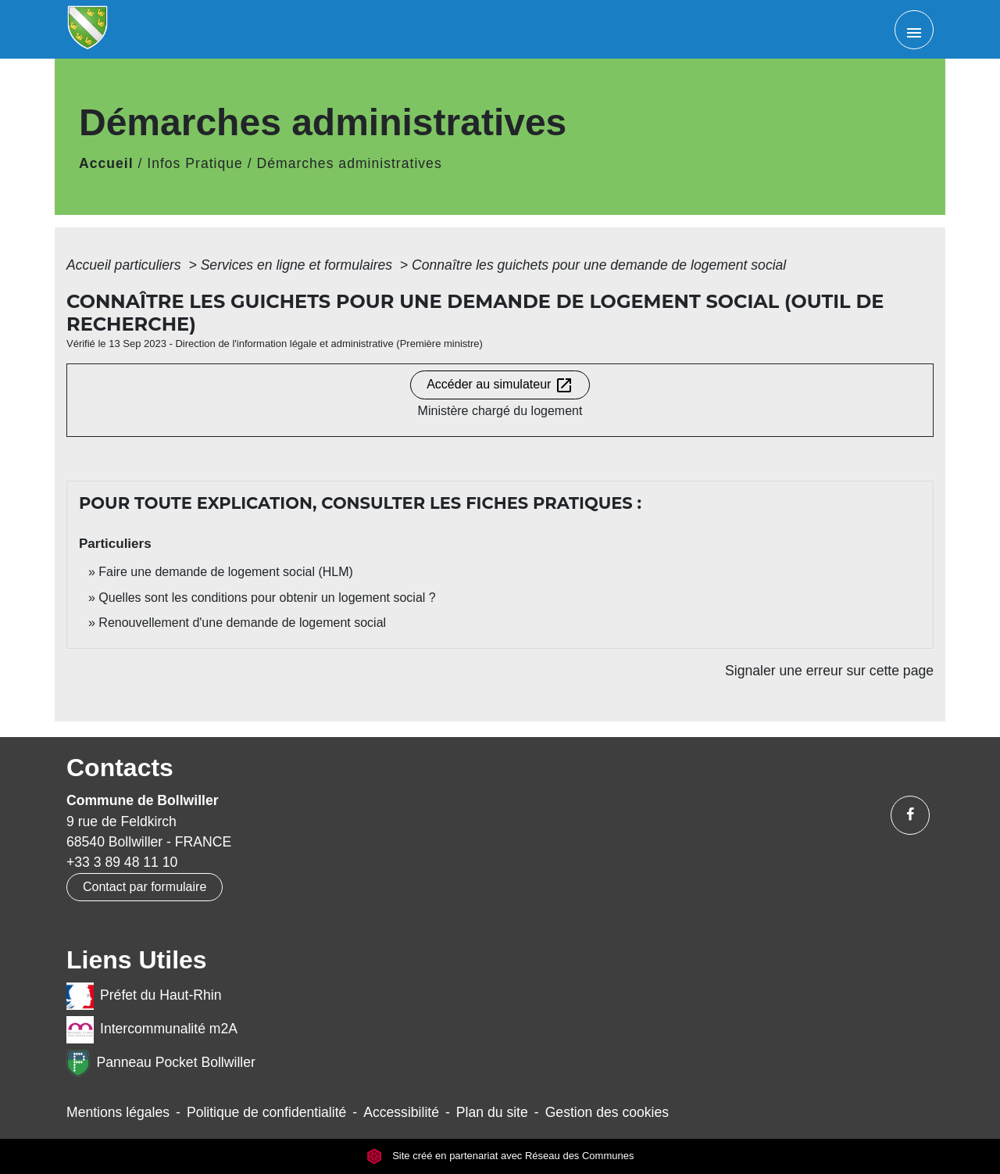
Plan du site (492, 1112)
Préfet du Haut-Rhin (144, 996)
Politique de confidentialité (266, 1112)
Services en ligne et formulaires (298, 265)
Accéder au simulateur (500, 385)
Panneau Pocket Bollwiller (160, 1063)
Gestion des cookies (607, 1112)
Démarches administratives (349, 163)
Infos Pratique (195, 163)
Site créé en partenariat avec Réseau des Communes (500, 1155)
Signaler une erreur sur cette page (829, 670)
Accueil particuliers (125, 265)
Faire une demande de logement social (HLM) (225, 571)
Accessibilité (401, 1112)
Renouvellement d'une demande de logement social (242, 622)
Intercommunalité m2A (152, 1029)
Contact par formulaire (144, 886)
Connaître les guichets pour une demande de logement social (599, 265)
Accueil (106, 163)
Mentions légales (118, 1112)
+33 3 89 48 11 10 (121, 862)
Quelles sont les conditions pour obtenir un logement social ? (266, 597)
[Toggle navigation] (914, 29)
